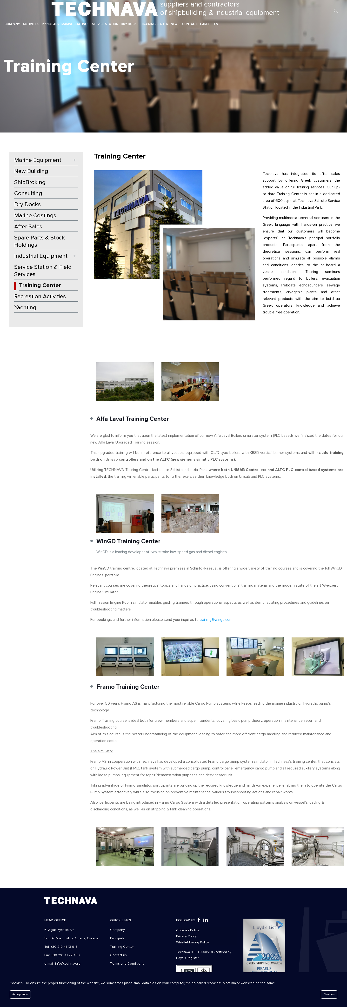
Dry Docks (27, 204)
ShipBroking (30, 182)
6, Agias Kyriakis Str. (59, 930)
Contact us (118, 955)
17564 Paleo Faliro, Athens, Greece (71, 938)
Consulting (28, 193)
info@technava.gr (68, 963)
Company (117, 930)
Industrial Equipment (40, 255)
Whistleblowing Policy (192, 942)
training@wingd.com (216, 619)
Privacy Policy (186, 936)
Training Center (40, 285)
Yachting (25, 307)
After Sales (28, 226)
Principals (117, 938)
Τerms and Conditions (127, 963)
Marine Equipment (37, 160)
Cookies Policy (187, 930)
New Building (31, 171)
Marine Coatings (35, 215)
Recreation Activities (40, 296)
